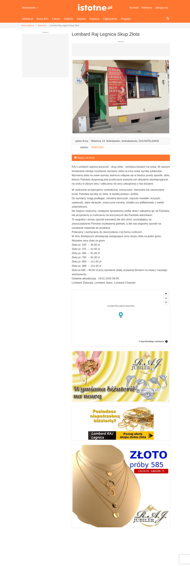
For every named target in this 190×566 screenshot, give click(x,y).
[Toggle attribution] (166, 341)
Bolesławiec (30, 7)
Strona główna (27, 25)
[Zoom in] (166, 293)
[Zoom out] (166, 298)
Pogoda (125, 18)
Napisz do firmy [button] (84, 157)
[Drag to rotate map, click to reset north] (166, 302)
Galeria (68, 18)
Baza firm (42, 18)
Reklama (147, 7)
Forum (56, 18)
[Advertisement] (45, 57)
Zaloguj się (161, 7)
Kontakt (134, 7)
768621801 (97, 147)
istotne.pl (94, 7)
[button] (121, 315)
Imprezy (94, 18)
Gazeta (81, 18)
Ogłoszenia (110, 18)
